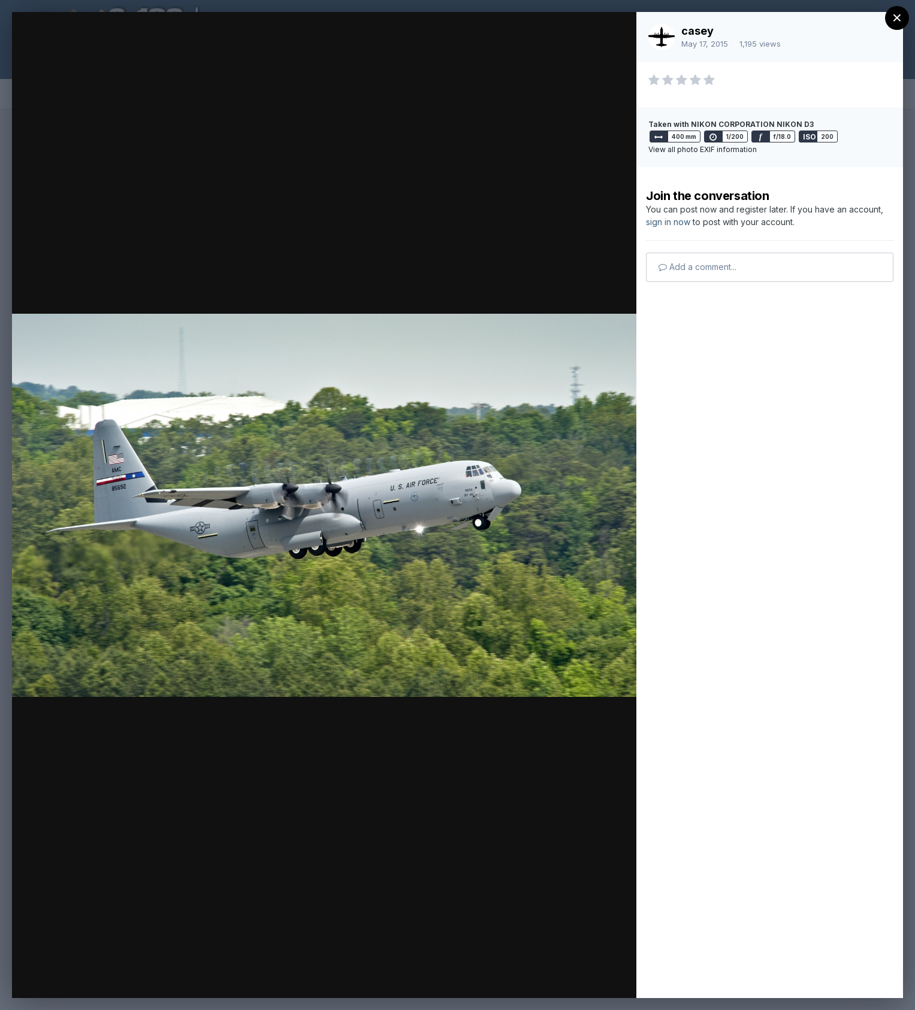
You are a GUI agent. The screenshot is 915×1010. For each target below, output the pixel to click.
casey (697, 31)
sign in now (668, 222)
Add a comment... (697, 267)
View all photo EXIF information (702, 149)
